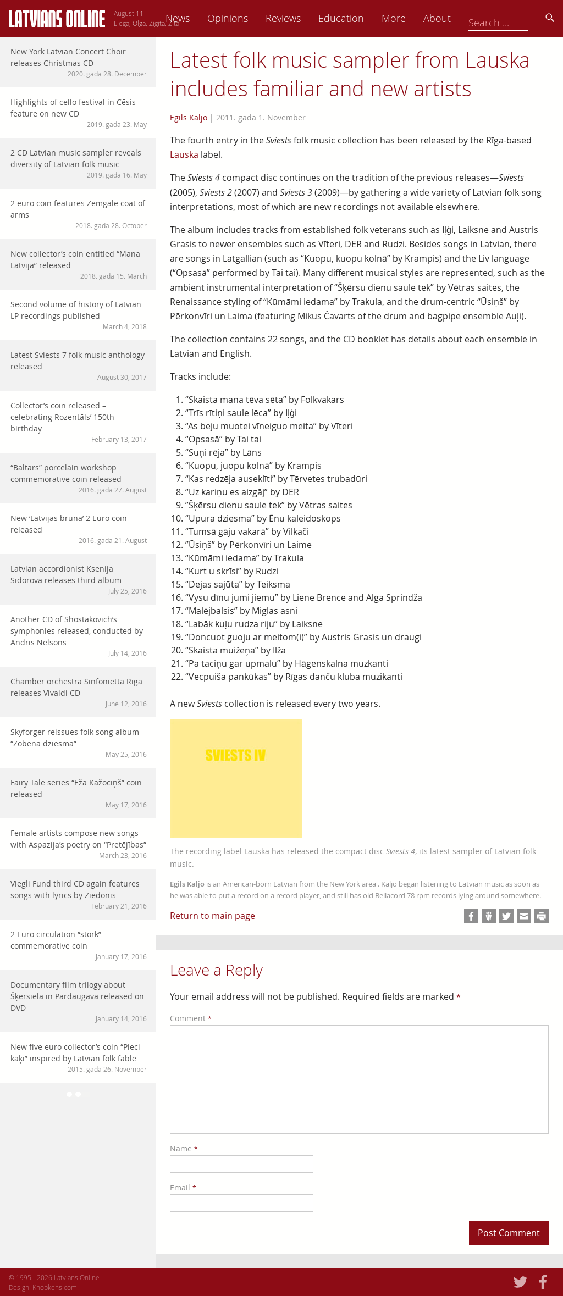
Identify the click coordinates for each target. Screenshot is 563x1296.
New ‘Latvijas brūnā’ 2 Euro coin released (78, 529)
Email (183, 1187)
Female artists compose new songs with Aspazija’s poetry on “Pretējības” (78, 844)
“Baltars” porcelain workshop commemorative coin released (78, 478)
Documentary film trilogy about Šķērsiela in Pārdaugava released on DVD (78, 1001)
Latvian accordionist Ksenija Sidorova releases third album (78, 579)
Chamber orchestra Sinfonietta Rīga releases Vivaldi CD (78, 692)
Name (184, 1148)
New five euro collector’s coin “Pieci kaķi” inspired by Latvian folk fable (78, 1058)
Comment (191, 1018)
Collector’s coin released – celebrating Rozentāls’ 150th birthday (78, 422)
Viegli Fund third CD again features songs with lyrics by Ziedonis (78, 894)
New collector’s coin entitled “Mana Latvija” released (78, 264)
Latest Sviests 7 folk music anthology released (78, 366)
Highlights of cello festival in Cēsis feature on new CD (78, 113)
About (514, 18)
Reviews (360, 18)
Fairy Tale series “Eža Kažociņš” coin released (78, 793)
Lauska (184, 154)
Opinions (304, 18)
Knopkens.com (54, 1287)
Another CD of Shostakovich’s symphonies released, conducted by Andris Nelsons (78, 636)
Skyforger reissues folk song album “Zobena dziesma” (78, 743)
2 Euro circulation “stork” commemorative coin (78, 945)
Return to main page (212, 916)
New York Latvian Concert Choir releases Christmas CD (78, 62)
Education (418, 18)
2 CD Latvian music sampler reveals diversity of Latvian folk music (78, 163)
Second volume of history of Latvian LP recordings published (78, 315)
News (254, 18)
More (471, 18)
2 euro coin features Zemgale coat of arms (78, 214)
